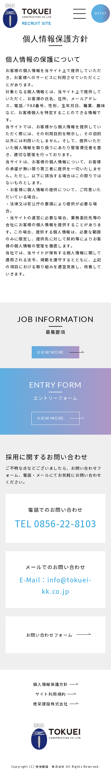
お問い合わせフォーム (49, 635)
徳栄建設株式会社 (50, 706)
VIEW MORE (50, 352)
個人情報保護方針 (50, 687)
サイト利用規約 (50, 697)
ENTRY (100, 14)
